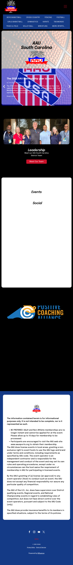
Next (68, 86)
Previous (4, 86)
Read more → (12, 96)
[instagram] (34, 532)
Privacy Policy (31, 547)
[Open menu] (65, 6)
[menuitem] (15, 17)
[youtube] (39, 532)
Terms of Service (41, 547)
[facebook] (29, 532)
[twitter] (43, 532)
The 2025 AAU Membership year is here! (30, 79)
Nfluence (41, 553)
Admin (36, 539)
